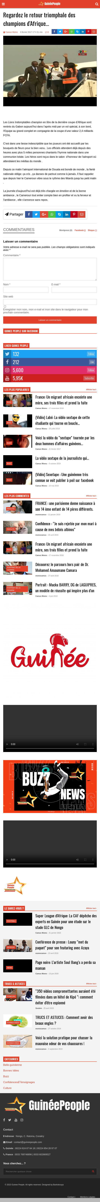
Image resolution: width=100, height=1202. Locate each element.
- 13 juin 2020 (53, 977)
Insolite (11, 513)
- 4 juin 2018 (53, 600)
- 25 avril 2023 (48, 1012)
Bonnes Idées (13, 1026)
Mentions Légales (87, 1201)
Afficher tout (91, 393)
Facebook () (80, 230)
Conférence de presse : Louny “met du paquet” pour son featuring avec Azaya (62, 948)
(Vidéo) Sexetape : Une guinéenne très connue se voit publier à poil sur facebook (64, 481)
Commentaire (11, 255)
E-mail (55, 288)
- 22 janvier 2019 (53, 518)
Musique (11, 951)
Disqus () (92, 230)
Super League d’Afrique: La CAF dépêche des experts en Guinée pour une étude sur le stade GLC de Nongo (66, 925)
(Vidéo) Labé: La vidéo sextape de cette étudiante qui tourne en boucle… (62, 424)
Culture (7, 1092)
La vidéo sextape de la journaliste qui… (62, 462)
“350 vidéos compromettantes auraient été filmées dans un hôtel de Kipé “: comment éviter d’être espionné (65, 1000)
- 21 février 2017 (54, 453)
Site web (8, 300)
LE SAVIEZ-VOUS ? (14, 912)
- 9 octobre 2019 (54, 467)
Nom (6, 288)
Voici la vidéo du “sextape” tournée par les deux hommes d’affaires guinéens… (64, 444)
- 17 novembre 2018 (56, 412)
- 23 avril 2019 (52, 957)
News (9, 971)
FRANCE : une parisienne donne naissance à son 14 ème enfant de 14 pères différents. (65, 510)
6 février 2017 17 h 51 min (31, 32)
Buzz (9, 406)
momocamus (40, 518)
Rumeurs (11, 1000)
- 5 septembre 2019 (54, 1053)
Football (11, 925)
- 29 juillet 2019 (54, 433)
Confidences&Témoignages (19, 1086)
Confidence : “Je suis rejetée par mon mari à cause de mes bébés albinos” (65, 530)
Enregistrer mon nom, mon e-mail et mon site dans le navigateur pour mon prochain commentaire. (45, 315)
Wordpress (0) (66, 230)
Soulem (38, 1012)
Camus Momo (10, 32)
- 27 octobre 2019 (54, 1032)
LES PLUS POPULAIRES (17, 393)
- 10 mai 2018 (53, 490)
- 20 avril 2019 (52, 539)
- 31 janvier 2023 (54, 937)
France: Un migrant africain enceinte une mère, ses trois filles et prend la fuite (63, 403)
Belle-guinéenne (12, 1068)
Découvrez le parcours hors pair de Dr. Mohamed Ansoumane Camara (62, 571)
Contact (71, 1201)
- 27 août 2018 (53, 580)
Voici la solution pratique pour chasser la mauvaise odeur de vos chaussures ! (63, 1044)
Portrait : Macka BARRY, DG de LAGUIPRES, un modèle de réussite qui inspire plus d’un (65, 591)
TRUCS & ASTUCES (15, 988)
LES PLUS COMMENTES (17, 500)
